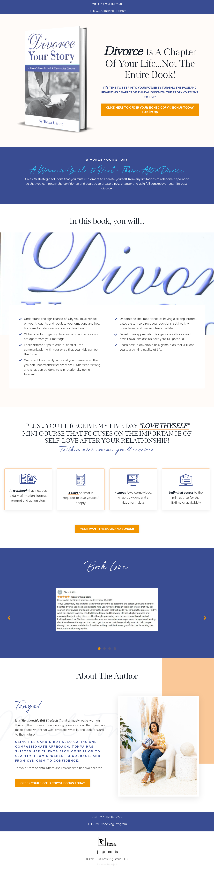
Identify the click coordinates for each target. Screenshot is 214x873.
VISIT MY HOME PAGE (107, 816)
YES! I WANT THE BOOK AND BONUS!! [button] (107, 529)
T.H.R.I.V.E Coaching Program (107, 824)
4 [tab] (115, 648)
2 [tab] (104, 648)
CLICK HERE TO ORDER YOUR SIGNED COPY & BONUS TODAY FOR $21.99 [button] (150, 110)
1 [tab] (99, 648)
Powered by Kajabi (107, 864)
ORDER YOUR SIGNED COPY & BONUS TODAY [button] (52, 783)
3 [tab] (109, 648)
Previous (9, 618)
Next (205, 618)
